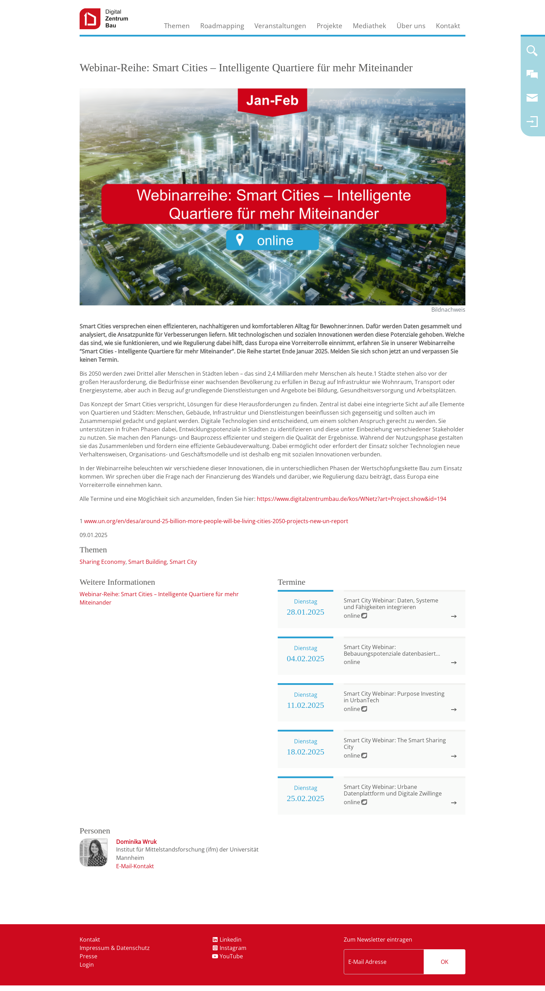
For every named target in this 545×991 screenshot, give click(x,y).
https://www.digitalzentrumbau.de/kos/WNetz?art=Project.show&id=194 (351, 499)
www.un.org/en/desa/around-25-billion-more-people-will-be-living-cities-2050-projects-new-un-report (216, 521)
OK (444, 962)
